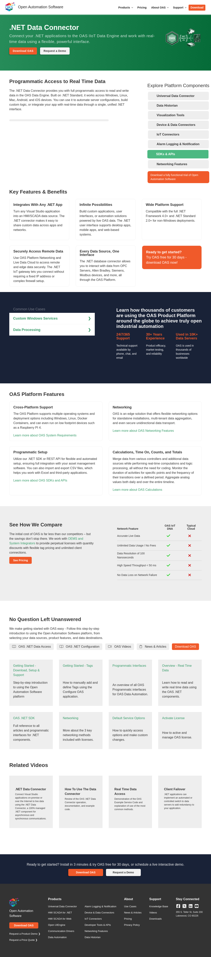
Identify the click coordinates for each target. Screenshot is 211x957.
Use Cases (130, 906)
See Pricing (20, 560)
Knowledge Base (158, 906)
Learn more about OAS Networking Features (143, 430)
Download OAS (23, 50)
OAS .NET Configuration (79, 646)
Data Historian (92, 937)
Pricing (141, 7)
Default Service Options (129, 718)
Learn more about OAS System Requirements (44, 435)
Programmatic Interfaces (129, 665)
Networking (70, 718)
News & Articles (153, 646)
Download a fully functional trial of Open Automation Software (174, 177)
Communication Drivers (61, 931)
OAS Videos (119, 646)
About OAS (160, 7)
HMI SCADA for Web (59, 918)
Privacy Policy (132, 924)
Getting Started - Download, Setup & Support (26, 670)
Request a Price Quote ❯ (23, 939)
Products (126, 7)
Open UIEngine (56, 924)
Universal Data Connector (62, 906)
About (128, 899)
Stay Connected (187, 899)
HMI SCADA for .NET (60, 912)
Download (196, 7)
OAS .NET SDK (24, 718)
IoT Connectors (93, 918)
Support (180, 7)
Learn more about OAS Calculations (137, 489)
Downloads (155, 918)
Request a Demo (55, 50)
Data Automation (57, 937)
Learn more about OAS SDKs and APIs (40, 480)
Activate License (173, 718)
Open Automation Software (40, 7)
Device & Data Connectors (99, 912)
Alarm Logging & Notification (100, 906)
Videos (153, 912)
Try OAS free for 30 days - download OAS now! (166, 257)
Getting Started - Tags (78, 665)
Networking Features (96, 931)
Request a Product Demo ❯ (24, 933)
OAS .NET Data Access (31, 646)
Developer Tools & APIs (98, 924)
